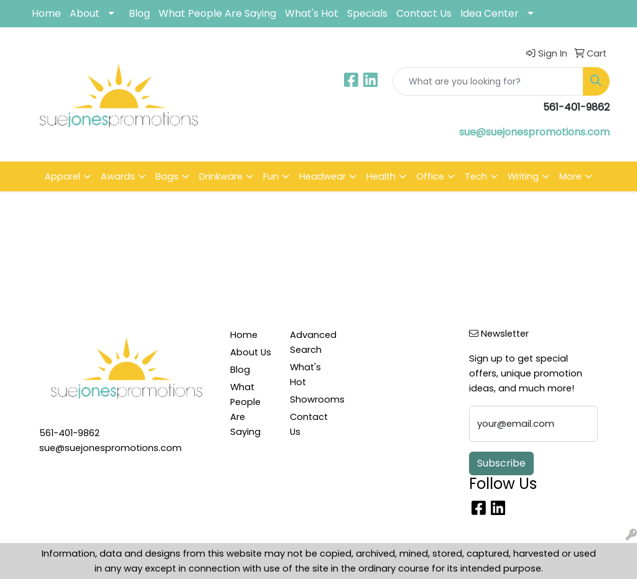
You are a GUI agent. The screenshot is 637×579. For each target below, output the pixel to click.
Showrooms (312, 399)
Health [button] (381, 176)
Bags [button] (167, 176)
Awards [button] (118, 176)
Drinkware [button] (221, 176)
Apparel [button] (62, 176)
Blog (139, 13)
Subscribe (501, 463)
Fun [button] (271, 176)
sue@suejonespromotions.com (534, 132)
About (85, 13)
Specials (367, 13)
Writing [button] (523, 176)
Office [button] (430, 176)
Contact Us (424, 13)
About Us (250, 352)
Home (46, 13)
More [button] (570, 176)
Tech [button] (476, 176)
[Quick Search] (488, 81)
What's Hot (311, 13)
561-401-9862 (69, 433)
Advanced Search (312, 342)
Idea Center (489, 13)
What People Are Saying (217, 13)
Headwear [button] (322, 176)
